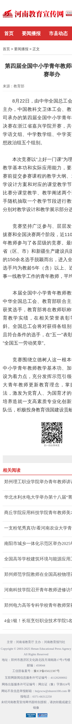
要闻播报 (31, 33)
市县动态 (58, 33)
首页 (9, 33)
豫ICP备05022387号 (47, 671)
